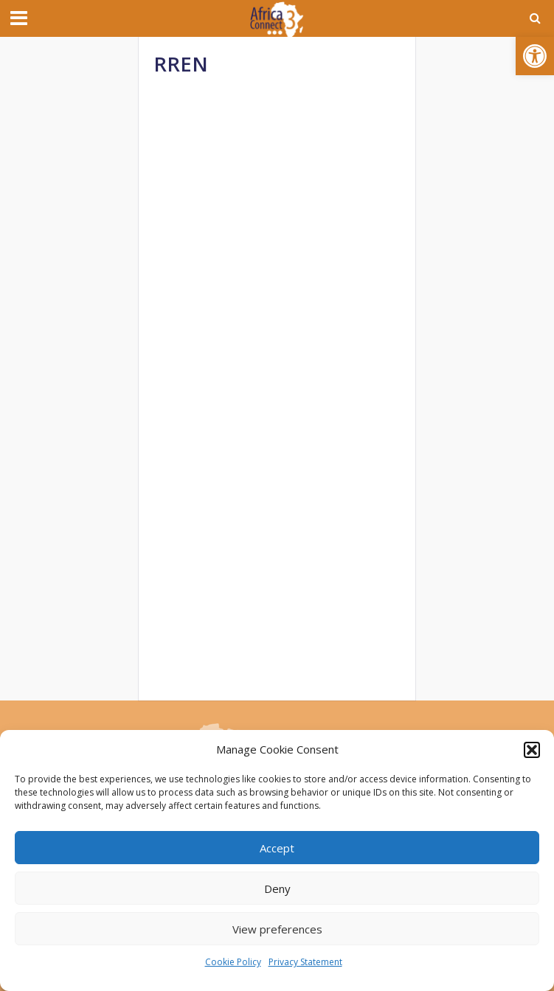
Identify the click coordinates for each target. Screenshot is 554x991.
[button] (535, 56)
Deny (277, 888)
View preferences (277, 929)
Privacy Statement (305, 962)
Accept (277, 848)
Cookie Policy (233, 962)
